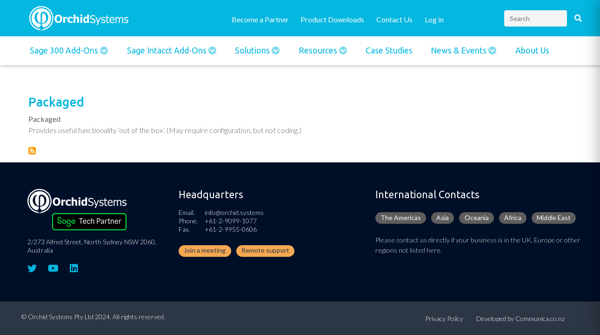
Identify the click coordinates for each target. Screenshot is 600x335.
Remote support (265, 250)
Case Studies (389, 50)
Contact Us (394, 19)
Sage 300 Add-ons (65, 50)
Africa (512, 217)
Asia (442, 217)
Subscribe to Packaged (32, 150)
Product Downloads (332, 19)
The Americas (400, 217)
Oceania (477, 217)
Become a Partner (260, 19)
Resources (319, 50)
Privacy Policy (444, 318)
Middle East (554, 217)
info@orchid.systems (234, 212)
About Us (532, 50)
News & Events (459, 50)
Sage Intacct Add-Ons (167, 50)
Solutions (253, 50)
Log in (434, 19)
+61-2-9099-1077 (231, 221)
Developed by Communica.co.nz (520, 318)
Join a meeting (205, 250)
